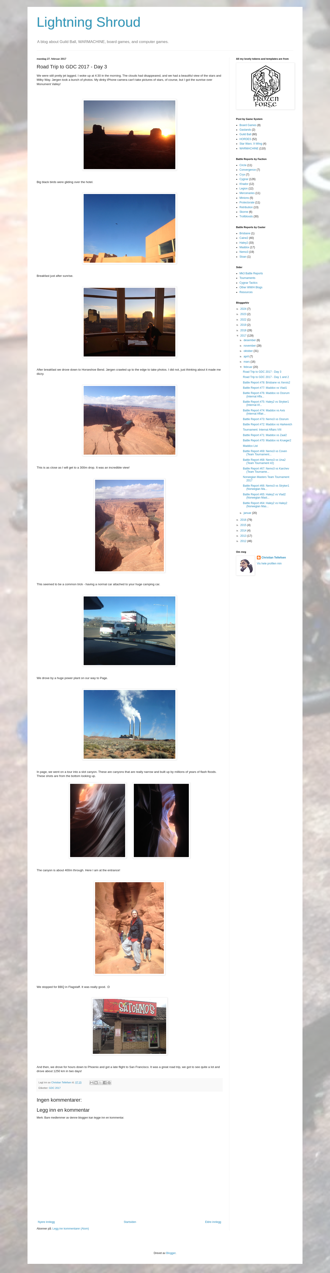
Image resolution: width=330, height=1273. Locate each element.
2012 (243, 541)
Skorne (243, 211)
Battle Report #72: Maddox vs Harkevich (267, 424)
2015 (243, 525)
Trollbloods (246, 216)
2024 (243, 308)
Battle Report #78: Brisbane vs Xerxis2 (266, 382)
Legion (243, 188)
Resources (246, 292)
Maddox (244, 247)
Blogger (171, 1253)
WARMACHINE (248, 148)
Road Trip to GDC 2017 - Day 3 (262, 371)
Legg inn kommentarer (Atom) (70, 1228)
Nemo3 (243, 252)
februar (248, 367)
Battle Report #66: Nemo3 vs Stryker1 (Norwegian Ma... (266, 487)
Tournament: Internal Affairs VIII (262, 429)
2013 (243, 535)
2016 (243, 519)
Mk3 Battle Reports (251, 273)
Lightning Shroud (89, 22)
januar (248, 513)
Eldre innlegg (213, 1222)
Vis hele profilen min (269, 563)
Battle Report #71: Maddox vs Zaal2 (265, 435)
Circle (243, 165)
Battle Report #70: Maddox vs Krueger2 (267, 440)
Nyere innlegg (46, 1222)
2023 (243, 314)
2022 (243, 319)
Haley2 (243, 242)
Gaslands (245, 129)
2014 (243, 530)
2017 (243, 335)
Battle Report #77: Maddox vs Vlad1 (265, 387)
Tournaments (247, 278)
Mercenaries (247, 193)
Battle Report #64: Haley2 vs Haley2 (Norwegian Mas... (265, 505)
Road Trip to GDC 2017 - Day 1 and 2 (266, 377)
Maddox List (250, 446)
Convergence (247, 169)
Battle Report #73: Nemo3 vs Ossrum (266, 419)
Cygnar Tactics (248, 282)
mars (247, 361)
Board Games (247, 125)
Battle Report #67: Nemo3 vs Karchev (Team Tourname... (266, 470)
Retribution (246, 207)
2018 (243, 330)
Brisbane (244, 233)
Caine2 (243, 238)
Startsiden (130, 1222)
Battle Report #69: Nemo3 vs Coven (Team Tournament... (265, 453)
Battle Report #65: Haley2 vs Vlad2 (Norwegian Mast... (264, 496)
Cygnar (243, 179)
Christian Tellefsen (273, 557)
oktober (248, 351)
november (250, 345)
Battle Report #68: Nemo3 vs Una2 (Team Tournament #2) (264, 461)
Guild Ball (245, 134)
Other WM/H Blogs (250, 287)
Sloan (243, 256)
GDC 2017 (55, 1088)
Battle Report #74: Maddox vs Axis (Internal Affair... (264, 412)
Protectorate (246, 202)
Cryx (242, 174)
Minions (244, 198)
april (247, 356)
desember (250, 340)
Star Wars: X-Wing (250, 143)
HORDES (245, 139)
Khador (243, 184)
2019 (243, 324)
